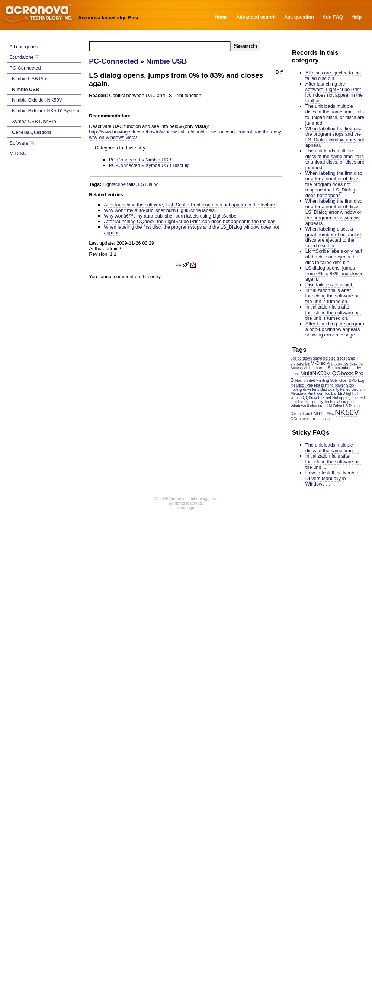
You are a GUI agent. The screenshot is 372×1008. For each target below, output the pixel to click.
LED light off (348, 394)
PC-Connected (25, 68)
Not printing (323, 385)
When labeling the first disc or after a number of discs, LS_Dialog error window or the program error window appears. (333, 212)
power (340, 385)
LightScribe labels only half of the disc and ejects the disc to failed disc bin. (333, 256)
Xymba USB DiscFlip (34, 121)
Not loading (353, 363)
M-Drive (335, 406)
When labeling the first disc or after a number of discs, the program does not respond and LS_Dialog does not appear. (333, 184)
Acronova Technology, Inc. (193, 498)
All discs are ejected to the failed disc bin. (333, 75)
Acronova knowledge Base (109, 17)
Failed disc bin (352, 389)
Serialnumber (339, 368)
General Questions (32, 132)
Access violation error (309, 368)
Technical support (339, 402)
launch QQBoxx (304, 398)
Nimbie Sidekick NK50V (37, 100)
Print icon (315, 394)
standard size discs (329, 358)
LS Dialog (351, 406)
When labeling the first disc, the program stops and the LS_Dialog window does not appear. (334, 137)
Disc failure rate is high (329, 284)
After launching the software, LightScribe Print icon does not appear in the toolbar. (334, 92)
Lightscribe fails (119, 184)
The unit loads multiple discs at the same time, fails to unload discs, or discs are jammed (335, 114)
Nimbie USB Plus (30, 78)
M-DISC (18, 153)
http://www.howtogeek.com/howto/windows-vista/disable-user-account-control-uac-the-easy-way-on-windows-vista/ (186, 134)
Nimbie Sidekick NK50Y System (45, 110)
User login (186, 507)
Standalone (24, 57)
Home (221, 17)
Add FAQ (333, 17)
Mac (330, 414)
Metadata (299, 394)
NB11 (319, 413)
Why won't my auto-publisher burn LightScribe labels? (160, 210)
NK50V (347, 412)
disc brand (319, 406)
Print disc (334, 363)
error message (319, 419)
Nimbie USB (25, 89)
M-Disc (318, 363)
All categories (24, 46)
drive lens (311, 389)
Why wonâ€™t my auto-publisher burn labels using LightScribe (170, 216)
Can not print (301, 414)
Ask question (299, 17)
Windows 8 (300, 406)
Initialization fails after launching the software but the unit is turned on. (333, 295)
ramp (350, 358)
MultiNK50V (315, 373)
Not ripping (341, 398)
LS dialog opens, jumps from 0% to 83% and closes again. (334, 273)
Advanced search (256, 17)
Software (22, 143)
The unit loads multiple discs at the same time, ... (332, 447)
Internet (324, 398)
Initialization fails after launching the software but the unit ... (333, 461)
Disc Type (304, 385)
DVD (353, 381)
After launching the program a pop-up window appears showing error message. (334, 329)
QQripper (298, 419)
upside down (301, 358)
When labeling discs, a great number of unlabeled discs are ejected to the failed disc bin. (333, 237)
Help (356, 17)
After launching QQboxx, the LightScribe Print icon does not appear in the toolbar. (190, 221)
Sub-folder (339, 381)
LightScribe (300, 363)
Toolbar (330, 394)
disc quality (313, 402)
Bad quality (329, 389)
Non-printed (305, 381)
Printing (322, 381)
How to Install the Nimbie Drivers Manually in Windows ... (331, 478)
